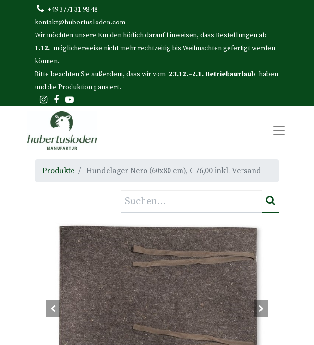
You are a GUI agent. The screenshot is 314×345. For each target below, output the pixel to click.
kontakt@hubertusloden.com (80, 22)
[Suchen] (270, 201)
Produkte (58, 170)
